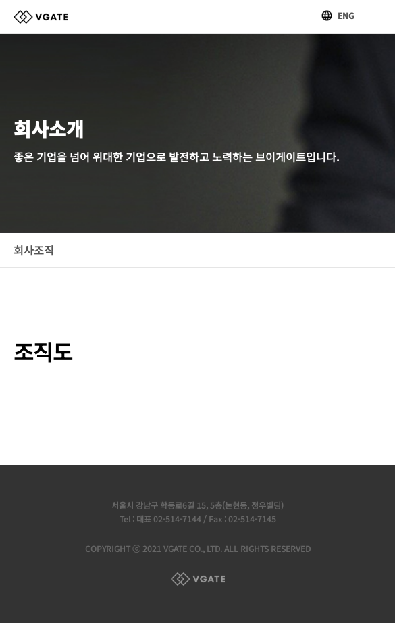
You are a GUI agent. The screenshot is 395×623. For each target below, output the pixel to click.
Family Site (198, 579)
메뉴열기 (374, 15)
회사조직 (34, 250)
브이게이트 (41, 17)
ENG (346, 15)
